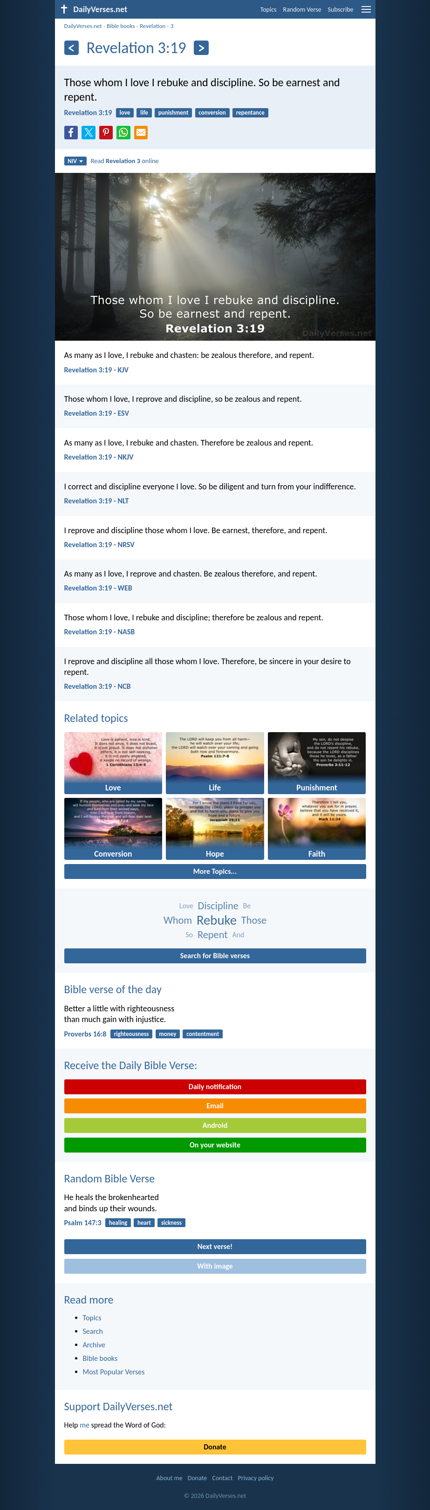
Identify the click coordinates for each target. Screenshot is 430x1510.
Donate (215, 1446)
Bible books (121, 25)
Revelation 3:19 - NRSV (99, 544)
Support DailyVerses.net (118, 1406)
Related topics (96, 718)
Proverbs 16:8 (85, 1034)
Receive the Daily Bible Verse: (131, 1065)
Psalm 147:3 (83, 1222)
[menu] (366, 13)
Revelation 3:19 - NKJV (99, 457)
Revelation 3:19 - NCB (97, 686)
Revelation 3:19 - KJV (96, 369)
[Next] (201, 48)
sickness (171, 1222)
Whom (178, 920)
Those (253, 920)
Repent (213, 934)
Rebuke (217, 920)
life (144, 112)
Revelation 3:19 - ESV (96, 413)
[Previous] (71, 48)
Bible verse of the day (113, 989)
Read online (125, 161)
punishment (173, 112)
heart (144, 1222)
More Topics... (215, 871)
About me (169, 1478)
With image (215, 1266)
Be (247, 905)
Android (215, 1125)
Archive (94, 1344)
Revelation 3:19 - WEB (98, 587)
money (167, 1033)
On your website (215, 1144)
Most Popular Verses (114, 1371)
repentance (250, 112)
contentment (202, 1033)
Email (215, 1105)
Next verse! (215, 1246)
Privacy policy (256, 1478)
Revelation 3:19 (88, 112)
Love (186, 905)
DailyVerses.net (83, 25)
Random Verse (302, 10)
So (189, 934)
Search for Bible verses (215, 955)
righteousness (131, 1033)
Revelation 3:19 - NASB (99, 631)
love (125, 112)
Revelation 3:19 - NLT (96, 500)
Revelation (152, 25)
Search (93, 1331)
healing (118, 1222)
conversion (212, 112)
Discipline (218, 905)
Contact (222, 1478)
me (84, 1425)
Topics (268, 10)
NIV (75, 161)
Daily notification (215, 1086)
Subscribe (341, 10)
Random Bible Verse (109, 1178)
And (238, 934)
